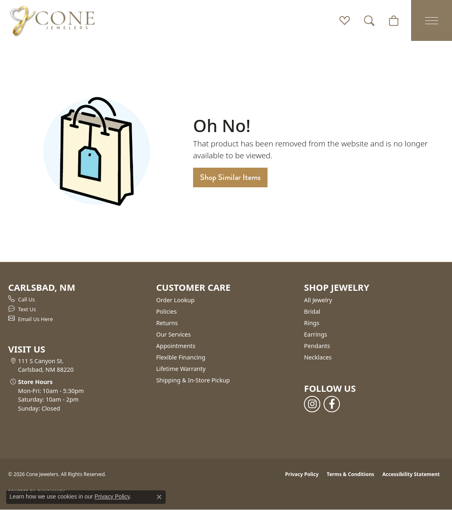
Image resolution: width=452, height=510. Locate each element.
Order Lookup (175, 300)
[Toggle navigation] (431, 20)
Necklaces (317, 357)
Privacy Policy (302, 474)
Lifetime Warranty (181, 369)
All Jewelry (318, 300)
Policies (166, 311)
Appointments (176, 346)
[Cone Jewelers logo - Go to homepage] (52, 20)
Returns (167, 323)
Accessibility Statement (411, 474)
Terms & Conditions (350, 474)
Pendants (317, 346)
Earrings (315, 334)
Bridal (312, 311)
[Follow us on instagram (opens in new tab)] (312, 404)
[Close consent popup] (159, 496)
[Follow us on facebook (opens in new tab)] (332, 404)
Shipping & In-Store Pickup (193, 380)
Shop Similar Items (230, 177)
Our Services (173, 334)
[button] (344, 20)
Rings (311, 323)
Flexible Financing (180, 357)
